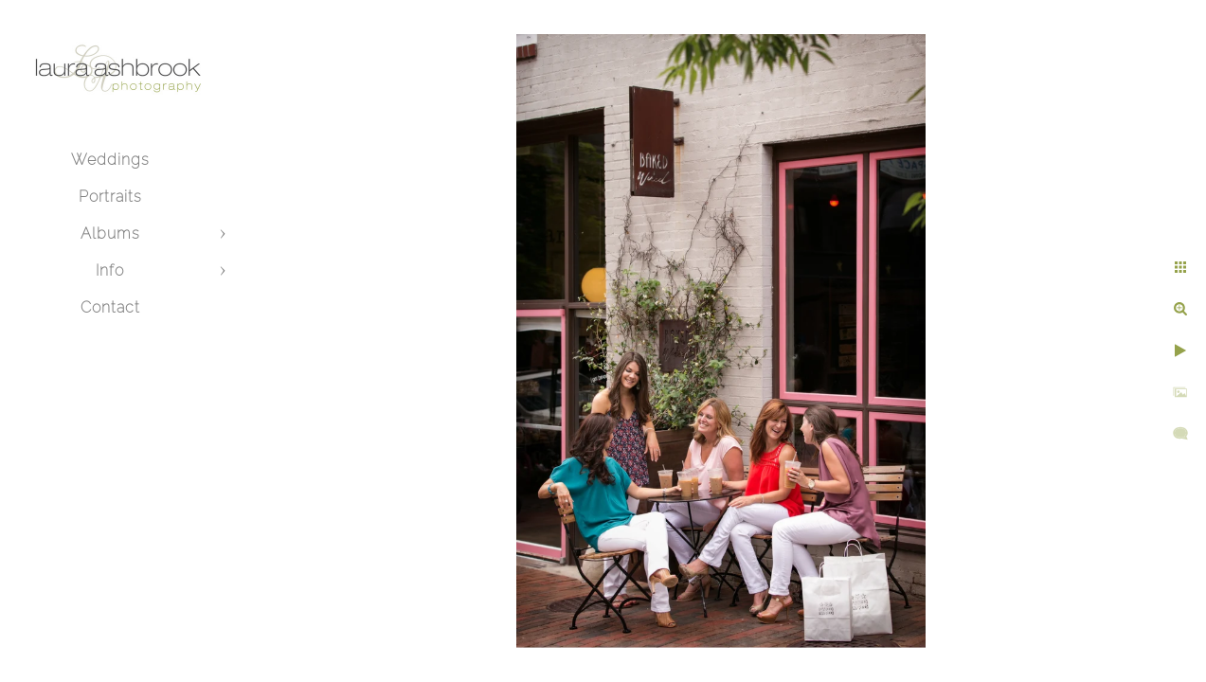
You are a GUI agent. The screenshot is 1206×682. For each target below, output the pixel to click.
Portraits (110, 197)
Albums (110, 233)
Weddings (110, 160)
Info (110, 270)
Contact (110, 307)
